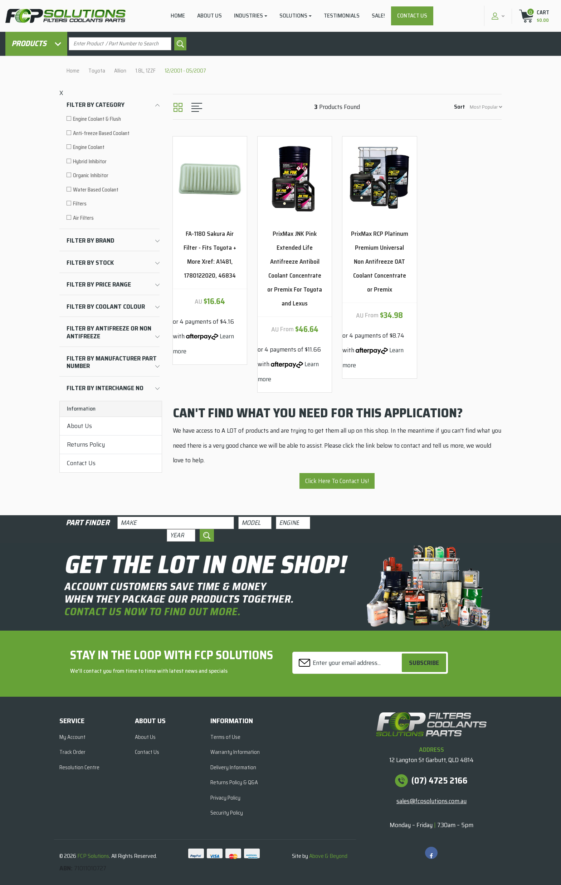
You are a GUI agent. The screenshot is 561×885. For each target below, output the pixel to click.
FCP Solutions (93, 855)
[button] (497, 16)
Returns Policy (86, 444)
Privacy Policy (225, 798)
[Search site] (180, 43)
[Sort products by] (485, 107)
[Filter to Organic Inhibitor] (113, 175)
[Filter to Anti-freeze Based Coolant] (113, 133)
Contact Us (412, 15)
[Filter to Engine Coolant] (113, 147)
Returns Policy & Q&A (234, 782)
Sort (459, 106)
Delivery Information (233, 767)
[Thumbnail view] (178, 107)
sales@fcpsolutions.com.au (431, 801)
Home (178, 15)
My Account (72, 737)
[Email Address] (348, 663)
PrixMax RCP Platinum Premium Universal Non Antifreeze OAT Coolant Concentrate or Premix (379, 261)
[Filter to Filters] (113, 204)
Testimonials (342, 15)
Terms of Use (225, 737)
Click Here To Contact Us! (337, 481)
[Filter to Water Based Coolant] (113, 190)
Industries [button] (248, 15)
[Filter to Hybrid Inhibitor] (113, 162)
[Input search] (120, 43)
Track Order (72, 752)
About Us (209, 15)
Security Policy (226, 813)
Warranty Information (235, 752)
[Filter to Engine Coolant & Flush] (113, 119)
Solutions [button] (293, 15)
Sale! (378, 15)
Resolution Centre (79, 767)
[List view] (196, 107)
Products (36, 43)
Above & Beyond (328, 855)
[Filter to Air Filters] (113, 218)
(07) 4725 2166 (439, 780)
